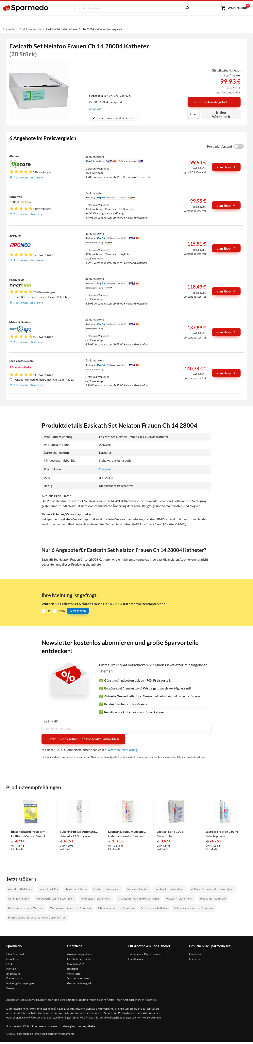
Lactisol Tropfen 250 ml (221, 831)
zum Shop (226, 167)
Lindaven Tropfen (137, 888)
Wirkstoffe (73, 973)
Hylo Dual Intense (76, 888)
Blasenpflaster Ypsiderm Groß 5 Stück (30, 831)
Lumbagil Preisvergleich (169, 888)
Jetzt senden (78, 610)
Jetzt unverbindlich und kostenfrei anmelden (83, 739)
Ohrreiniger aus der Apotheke (116, 907)
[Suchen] (186, 8)
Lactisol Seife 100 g (170, 831)
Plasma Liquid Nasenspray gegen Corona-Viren (37, 917)
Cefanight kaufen (18, 898)
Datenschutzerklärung (122, 749)
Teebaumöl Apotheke (213, 898)
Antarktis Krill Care (20, 888)
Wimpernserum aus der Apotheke (71, 907)
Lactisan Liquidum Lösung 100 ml (127, 831)
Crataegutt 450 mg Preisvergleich (138, 898)
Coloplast (95, 108)
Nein (61, 610)
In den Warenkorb (221, 114)
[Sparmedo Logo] (26, 8)
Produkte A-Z (75, 963)
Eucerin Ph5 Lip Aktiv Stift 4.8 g (79, 831)
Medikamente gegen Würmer (26, 907)
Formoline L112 (48, 888)
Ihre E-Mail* (50, 721)
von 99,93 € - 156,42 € (110, 95)
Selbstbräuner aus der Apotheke (193, 907)
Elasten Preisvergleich (106, 888)
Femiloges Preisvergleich (96, 898)
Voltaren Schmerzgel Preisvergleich (212, 888)
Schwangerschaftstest (154, 907)
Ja (48, 610)
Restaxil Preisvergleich (179, 898)
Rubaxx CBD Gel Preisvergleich (55, 898)
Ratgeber (72, 968)
